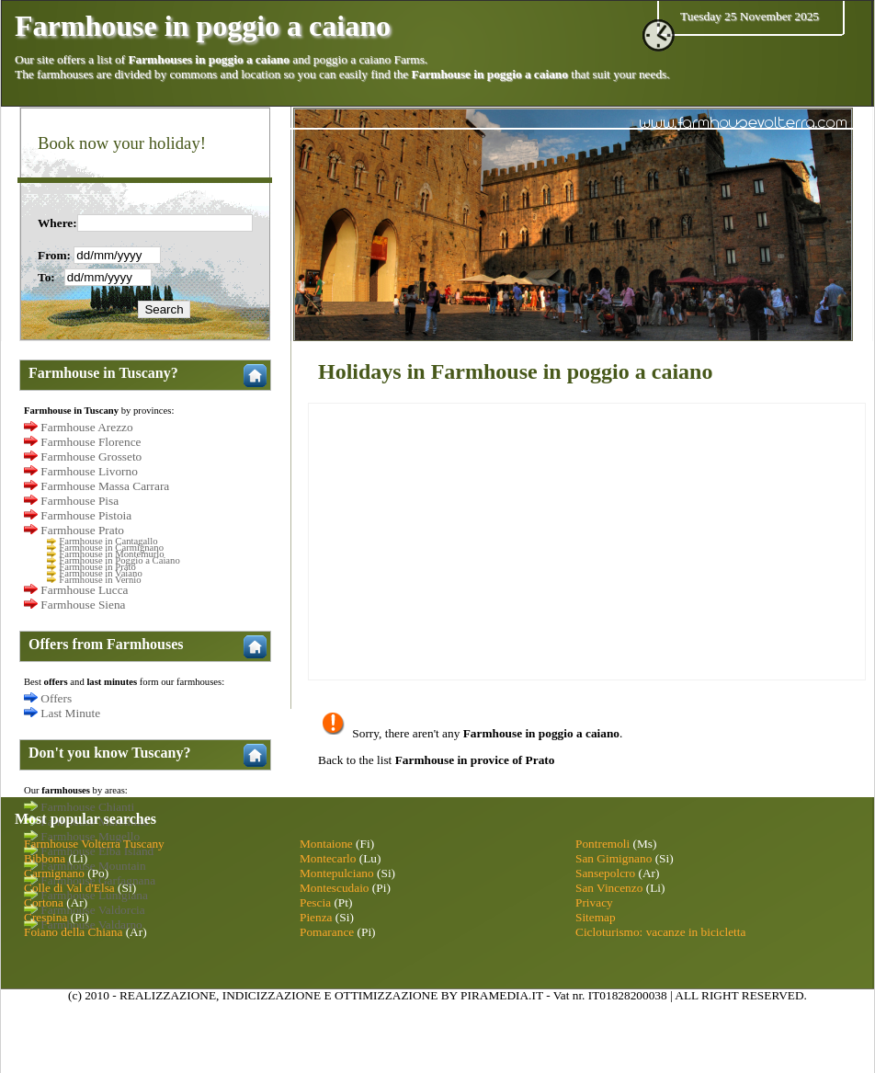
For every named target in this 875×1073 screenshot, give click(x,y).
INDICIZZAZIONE (271, 995)
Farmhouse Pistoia (85, 515)
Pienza (316, 917)
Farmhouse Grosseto (91, 456)
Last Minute (70, 713)
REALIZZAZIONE (167, 995)
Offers (56, 698)
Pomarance (327, 932)
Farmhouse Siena (82, 604)
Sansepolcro (605, 873)
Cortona (43, 902)
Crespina (45, 917)
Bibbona (44, 858)
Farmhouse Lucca (84, 590)
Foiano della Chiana (73, 932)
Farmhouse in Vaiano (100, 573)
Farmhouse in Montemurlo (111, 554)
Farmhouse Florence (90, 442)
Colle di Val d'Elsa (69, 888)
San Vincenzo (608, 888)
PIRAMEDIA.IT (501, 995)
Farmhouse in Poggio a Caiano (119, 560)
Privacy (594, 902)
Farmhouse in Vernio (100, 580)
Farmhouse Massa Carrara (104, 486)
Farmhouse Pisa (79, 501)
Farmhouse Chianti (87, 807)
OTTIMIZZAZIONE (386, 995)
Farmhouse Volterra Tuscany (94, 843)
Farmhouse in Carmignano (111, 547)
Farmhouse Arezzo (86, 427)
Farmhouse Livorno (89, 471)
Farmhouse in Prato (97, 567)
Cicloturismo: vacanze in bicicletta (660, 932)
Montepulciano (337, 873)
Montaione (326, 843)
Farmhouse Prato (82, 530)
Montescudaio (334, 888)
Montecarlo (328, 858)
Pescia (315, 902)
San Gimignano (613, 858)
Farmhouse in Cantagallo (108, 541)
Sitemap (595, 917)
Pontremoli (602, 843)
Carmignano (54, 873)
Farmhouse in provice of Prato (475, 760)
